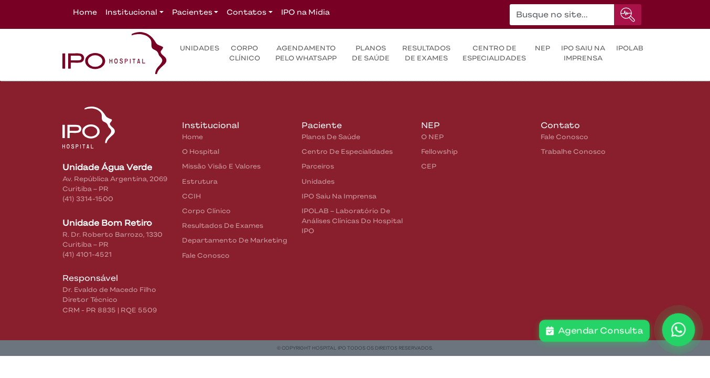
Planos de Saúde (371, 53)
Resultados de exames (426, 53)
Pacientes (192, 12)
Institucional (131, 12)
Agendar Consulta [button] (594, 331)
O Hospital (200, 151)
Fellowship (439, 151)
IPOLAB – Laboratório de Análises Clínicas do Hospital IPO (352, 221)
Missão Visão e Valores (221, 166)
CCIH (191, 196)
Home (85, 12)
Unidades (199, 48)
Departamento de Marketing (234, 240)
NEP (542, 48)
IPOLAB (629, 48)
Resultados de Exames (222, 225)
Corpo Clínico (244, 53)
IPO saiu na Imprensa (583, 53)
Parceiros (318, 166)
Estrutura (200, 181)
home (192, 137)
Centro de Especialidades (494, 53)
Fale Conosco (206, 255)
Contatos (246, 12)
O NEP (432, 137)
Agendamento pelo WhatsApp (306, 53)
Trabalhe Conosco (573, 151)
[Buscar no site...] (562, 14)
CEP (428, 166)
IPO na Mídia (305, 12)
